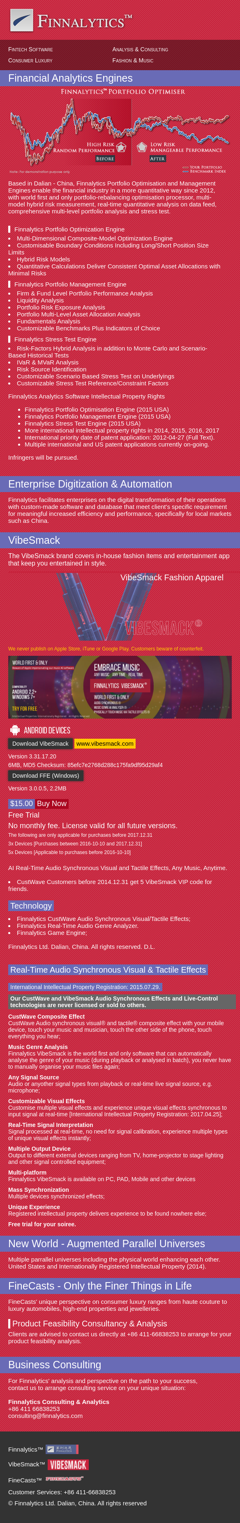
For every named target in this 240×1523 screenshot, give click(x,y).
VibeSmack (34, 540)
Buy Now (52, 803)
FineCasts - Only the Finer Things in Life (100, 1286)
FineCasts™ (25, 1480)
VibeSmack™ (27, 1464)
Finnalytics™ (26, 1449)
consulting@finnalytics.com (45, 1415)
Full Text (199, 437)
